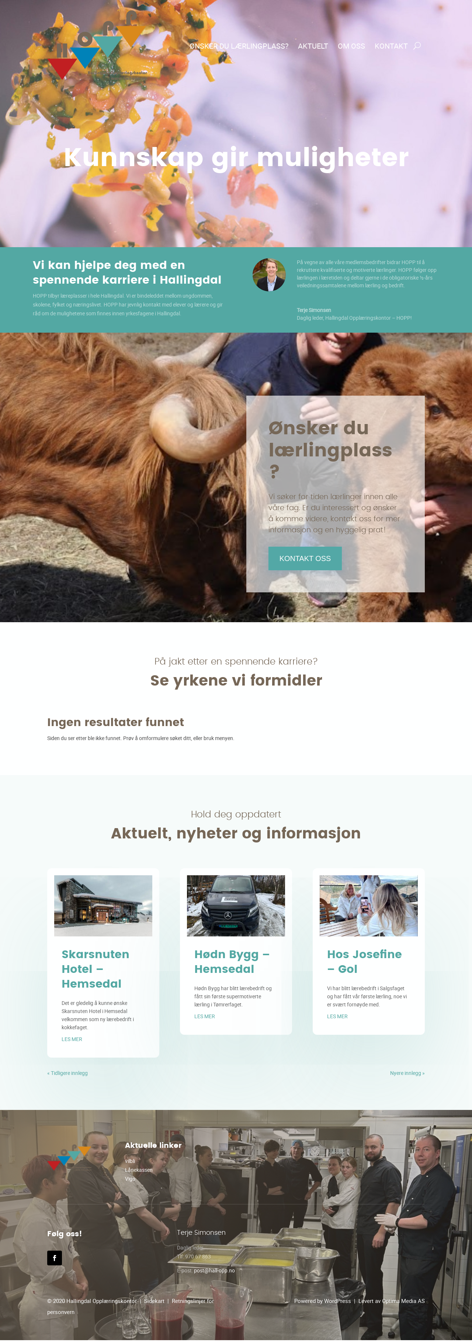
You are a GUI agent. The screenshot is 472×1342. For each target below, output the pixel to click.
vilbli (130, 1162)
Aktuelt (313, 46)
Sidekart (154, 1302)
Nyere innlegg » (407, 1074)
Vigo (130, 1180)
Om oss (351, 46)
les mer (72, 1040)
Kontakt (391, 46)
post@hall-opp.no (214, 1272)
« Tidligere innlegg (67, 1074)
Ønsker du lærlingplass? (239, 46)
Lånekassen (139, 1171)
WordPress (337, 1302)
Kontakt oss (309, 559)
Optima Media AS (403, 1302)
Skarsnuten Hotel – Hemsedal (95, 971)
